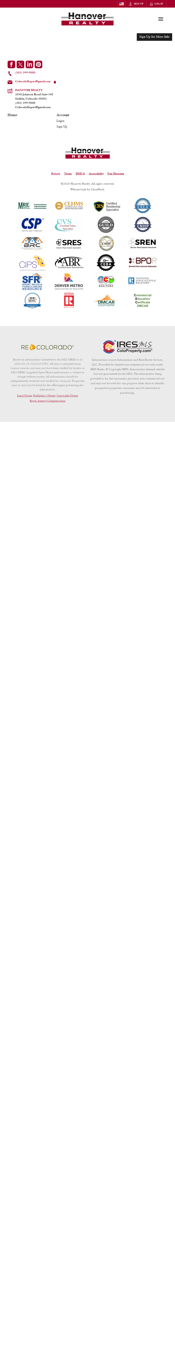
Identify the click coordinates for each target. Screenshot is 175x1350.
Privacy (55, 173)
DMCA (80, 173)
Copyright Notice (67, 395)
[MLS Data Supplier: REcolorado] (47, 346)
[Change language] (121, 3)
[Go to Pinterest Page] (38, 64)
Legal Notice (24, 395)
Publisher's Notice (44, 395)
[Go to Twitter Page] (20, 64)
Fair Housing (116, 173)
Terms (68, 173)
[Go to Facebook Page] (11, 64)
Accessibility (96, 173)
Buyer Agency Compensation (48, 400)
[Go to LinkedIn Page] (29, 64)
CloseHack (97, 189)
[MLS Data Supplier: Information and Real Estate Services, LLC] (127, 346)
